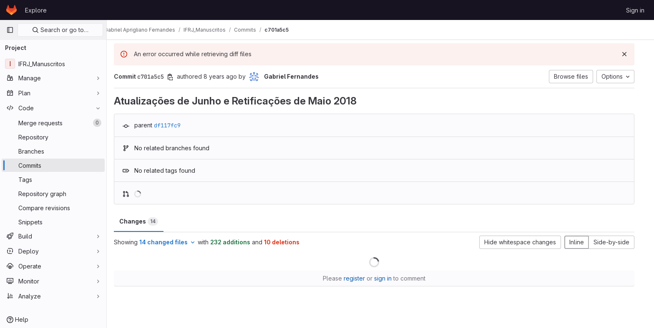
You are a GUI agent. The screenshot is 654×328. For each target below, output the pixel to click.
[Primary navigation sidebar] (10, 30)
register (360, 278)
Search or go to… (60, 29)
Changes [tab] (145, 221)
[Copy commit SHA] (176, 77)
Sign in (635, 10)
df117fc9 (173, 125)
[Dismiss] (631, 54)
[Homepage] (11, 10)
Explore (36, 10)
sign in (389, 278)
